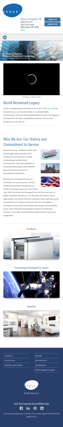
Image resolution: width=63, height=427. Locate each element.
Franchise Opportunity (13, 365)
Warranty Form (41, 360)
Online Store (52, 24)
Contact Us (52, 20)
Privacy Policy (9, 360)
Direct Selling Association (45, 370)
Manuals (38, 356)
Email (23, 30)
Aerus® (51, 108)
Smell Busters (40, 365)
